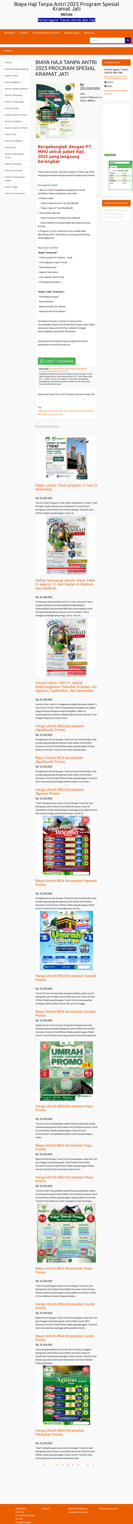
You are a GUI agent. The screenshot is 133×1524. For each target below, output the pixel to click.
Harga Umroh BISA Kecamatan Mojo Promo (64, 1179)
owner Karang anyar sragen (15, 179)
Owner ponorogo (13, 170)
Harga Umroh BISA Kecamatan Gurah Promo (65, 1306)
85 (73, 1465)
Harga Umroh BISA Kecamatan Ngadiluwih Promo (59, 728)
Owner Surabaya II (14, 141)
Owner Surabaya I (13, 121)
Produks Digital (72, 33)
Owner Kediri (11, 75)
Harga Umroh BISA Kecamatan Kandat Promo (66, 978)
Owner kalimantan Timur (14, 156)
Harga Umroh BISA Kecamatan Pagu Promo (64, 1108)
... (52, 1465)
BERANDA (9, 33)
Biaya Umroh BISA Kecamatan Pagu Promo (63, 1147)
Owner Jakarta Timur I (16, 114)
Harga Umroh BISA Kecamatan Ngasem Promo (59, 791)
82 (57, 1465)
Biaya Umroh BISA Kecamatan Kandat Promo (65, 1013)
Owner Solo (10, 134)
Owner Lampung (13, 164)
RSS (101, 1508)
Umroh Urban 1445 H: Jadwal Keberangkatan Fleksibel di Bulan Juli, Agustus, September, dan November (66, 687)
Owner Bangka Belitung (17, 69)
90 (88, 1465)
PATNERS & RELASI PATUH (46, 33)
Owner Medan (12, 108)
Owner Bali (10, 147)
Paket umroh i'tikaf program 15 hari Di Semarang (66, 487)
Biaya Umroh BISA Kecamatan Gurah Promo (64, 1338)
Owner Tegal (11, 187)
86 (78, 1465)
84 (68, 1465)
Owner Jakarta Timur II (16, 128)
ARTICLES (89, 33)
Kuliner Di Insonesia (15, 193)
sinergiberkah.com (78, 1512)
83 (63, 1465)
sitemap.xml (111, 1508)
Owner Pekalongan (14, 101)
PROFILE (23, 33)
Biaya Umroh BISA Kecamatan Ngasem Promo (66, 883)
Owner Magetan (13, 82)
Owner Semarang (13, 95)
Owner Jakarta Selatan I (17, 88)
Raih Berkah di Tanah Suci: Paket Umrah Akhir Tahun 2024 (115, 214)
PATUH (8, 51)
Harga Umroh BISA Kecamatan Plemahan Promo (59, 1432)
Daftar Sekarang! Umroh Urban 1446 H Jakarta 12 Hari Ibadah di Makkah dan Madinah (65, 584)
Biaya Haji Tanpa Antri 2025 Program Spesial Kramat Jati (116, 77)
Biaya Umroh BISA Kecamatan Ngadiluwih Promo (59, 760)
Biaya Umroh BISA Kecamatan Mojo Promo (63, 1270)
